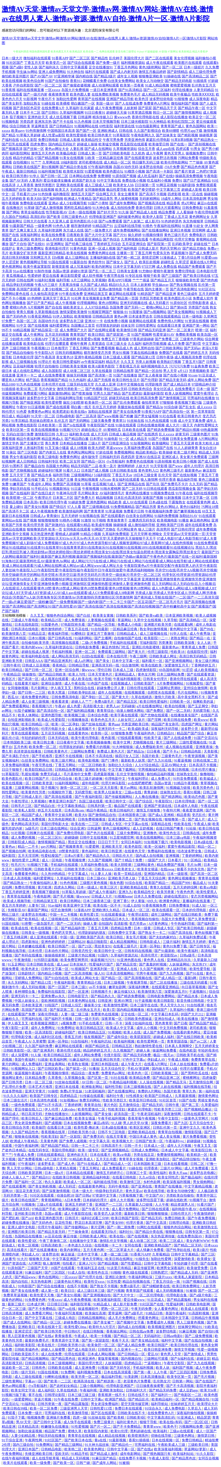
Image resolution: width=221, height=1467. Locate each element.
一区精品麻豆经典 (109, 158)
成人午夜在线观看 (160, 63)
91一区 (124, 439)
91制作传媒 (43, 271)
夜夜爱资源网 (193, 810)
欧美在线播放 (188, 1019)
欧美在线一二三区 (85, 824)
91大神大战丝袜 (97, 1445)
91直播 (187, 226)
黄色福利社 (91, 851)
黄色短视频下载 (207, 932)
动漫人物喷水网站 (130, 710)
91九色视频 (83, 121)
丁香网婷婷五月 (203, 665)
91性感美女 (134, 1096)
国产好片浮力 (107, 212)
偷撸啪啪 (207, 774)
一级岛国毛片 (44, 923)
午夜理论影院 (138, 914)
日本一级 (203, 389)
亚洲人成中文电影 (22, 1227)
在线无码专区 (39, 1150)
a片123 (183, 371)
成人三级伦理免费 (202, 72)
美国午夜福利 (25, 1059)
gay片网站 (49, 846)
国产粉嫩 (126, 416)
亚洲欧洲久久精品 (106, 910)
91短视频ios (69, 1100)
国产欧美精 (116, 1417)
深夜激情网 (173, 1114)
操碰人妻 (90, 923)
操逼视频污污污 (102, 960)
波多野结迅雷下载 (150, 1200)
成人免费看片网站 (39, 1313)
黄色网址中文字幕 (184, 629)
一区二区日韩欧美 (92, 765)
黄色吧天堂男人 (63, 932)
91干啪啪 (99, 520)
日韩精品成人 (127, 633)
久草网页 (210, 316)
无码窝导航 (202, 710)
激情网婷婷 (126, 466)
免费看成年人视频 (161, 1322)
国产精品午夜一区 (191, 108)
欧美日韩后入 (32, 1118)
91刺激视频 (172, 498)
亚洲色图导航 (52, 715)
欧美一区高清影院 (39, 1032)
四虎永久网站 (65, 887)
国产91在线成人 (89, 1164)
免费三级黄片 (104, 1422)
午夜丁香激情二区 (53, 1241)
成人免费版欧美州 (149, 747)
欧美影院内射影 (96, 1431)
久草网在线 (51, 162)
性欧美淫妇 (117, 1109)
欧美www (201, 720)
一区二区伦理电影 (150, 1295)
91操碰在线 (172, 76)
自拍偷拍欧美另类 (35, 642)
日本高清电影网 (194, 198)
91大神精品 (158, 121)
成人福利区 (46, 1390)
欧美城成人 (209, 778)
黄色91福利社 (190, 507)
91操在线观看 (125, 425)
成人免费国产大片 (73, 330)
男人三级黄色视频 (191, 1322)
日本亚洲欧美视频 (179, 615)
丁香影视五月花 (128, 366)
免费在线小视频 (134, 180)
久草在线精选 (142, 697)
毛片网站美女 (88, 493)
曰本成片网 (36, 1304)
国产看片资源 (184, 171)
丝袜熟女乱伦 (187, 774)
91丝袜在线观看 (67, 1082)
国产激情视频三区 (172, 398)
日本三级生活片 (15, 1100)
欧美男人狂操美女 (108, 792)
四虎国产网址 (192, 724)
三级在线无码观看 (194, 982)
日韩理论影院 (55, 1395)
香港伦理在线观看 (184, 679)
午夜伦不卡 (46, 99)
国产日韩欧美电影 (116, 153)
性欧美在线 (183, 824)
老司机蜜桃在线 (91, 162)
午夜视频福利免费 (159, 511)
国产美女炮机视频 (42, 1186)
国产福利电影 (127, 248)
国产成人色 (66, 1164)
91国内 (103, 955)
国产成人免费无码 (203, 253)
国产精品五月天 (162, 280)
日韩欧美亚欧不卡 (25, 1354)
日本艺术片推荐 (40, 1087)
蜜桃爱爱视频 (180, 85)
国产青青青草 (94, 511)
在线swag (167, 869)
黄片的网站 (11, 1064)
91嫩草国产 (18, 484)
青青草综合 (106, 710)
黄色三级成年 (187, 294)
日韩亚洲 (105, 1000)
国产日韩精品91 (61, 126)
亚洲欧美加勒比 (157, 1159)
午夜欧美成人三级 (172, 1445)
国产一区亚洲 (78, 991)
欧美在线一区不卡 (107, 905)
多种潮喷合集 (25, 991)
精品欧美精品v (147, 452)
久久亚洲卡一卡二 (128, 1349)
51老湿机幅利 (95, 1091)
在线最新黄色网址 (92, 1186)
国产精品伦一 (122, 1445)
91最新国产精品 (21, 226)
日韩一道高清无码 (16, 1209)
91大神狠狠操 (123, 747)
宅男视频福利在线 (152, 769)
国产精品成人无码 (184, 1272)
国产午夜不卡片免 (96, 1209)
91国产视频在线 (195, 1281)
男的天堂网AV (171, 248)
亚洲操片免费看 (58, 1417)
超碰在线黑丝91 (176, 896)
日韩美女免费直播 (183, 439)
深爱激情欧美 (185, 1259)
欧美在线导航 (155, 1191)
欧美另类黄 (166, 892)
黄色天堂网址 (93, 1259)
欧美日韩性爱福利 (66, 362)
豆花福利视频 (23, 366)
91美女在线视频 (72, 158)
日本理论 (96, 439)
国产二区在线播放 (164, 982)
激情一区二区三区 (74, 787)
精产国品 (33, 380)
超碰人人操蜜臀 (53, 1349)
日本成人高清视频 (17, 878)
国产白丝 (83, 615)
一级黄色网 (43, 226)
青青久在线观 (160, 887)
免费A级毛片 (104, 701)
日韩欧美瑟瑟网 (30, 1173)
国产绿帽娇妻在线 (156, 1286)
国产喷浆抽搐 (82, 393)
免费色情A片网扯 (170, 321)
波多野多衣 (47, 1164)
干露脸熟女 (177, 502)
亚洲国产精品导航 (120, 99)
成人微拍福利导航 (141, 525)
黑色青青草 (163, 1023)
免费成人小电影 (129, 624)
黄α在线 (100, 1440)
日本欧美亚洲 (32, 1005)
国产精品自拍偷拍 (20, 353)
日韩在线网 (25, 280)
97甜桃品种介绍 (204, 384)
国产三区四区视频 (184, 1372)
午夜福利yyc (175, 1141)
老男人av (113, 706)
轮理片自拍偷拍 (47, 366)
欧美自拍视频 (175, 706)
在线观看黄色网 (198, 502)
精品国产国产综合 (191, 733)
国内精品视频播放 (131, 1010)
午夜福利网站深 (140, 1277)
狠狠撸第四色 (37, 529)
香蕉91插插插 (139, 1440)
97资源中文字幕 (104, 1195)
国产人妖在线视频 (167, 1087)
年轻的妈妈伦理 (33, 738)
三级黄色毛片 (172, 756)
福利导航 (63, 280)
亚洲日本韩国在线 (105, 1064)
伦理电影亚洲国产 (103, 217)
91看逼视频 (182, 760)
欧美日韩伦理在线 (184, 1345)
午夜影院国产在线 (101, 425)
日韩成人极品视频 (122, 434)
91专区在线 (133, 275)
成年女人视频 (127, 76)
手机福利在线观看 (124, 642)
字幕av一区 (33, 1381)
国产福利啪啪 (53, 198)
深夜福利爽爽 (139, 987)
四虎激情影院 (146, 670)
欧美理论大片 (207, 1404)
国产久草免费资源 (202, 919)
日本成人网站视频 (101, 1354)
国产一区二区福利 (157, 90)
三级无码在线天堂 (80, 384)
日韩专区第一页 (197, 1232)
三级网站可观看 (156, 1358)
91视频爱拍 (195, 683)
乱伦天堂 (165, 475)
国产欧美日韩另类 (48, 1331)
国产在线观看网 (14, 1186)
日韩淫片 (72, 1218)
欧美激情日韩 (127, 330)
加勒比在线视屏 (100, 411)
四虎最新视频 (104, 774)
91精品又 (16, 479)
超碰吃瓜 (167, 262)
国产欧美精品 (28, 919)
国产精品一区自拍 (148, 371)
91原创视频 (163, 461)
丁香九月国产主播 (59, 479)
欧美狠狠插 (83, 316)
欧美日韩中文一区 (119, 801)
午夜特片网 (172, 810)
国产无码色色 (16, 316)
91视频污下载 (38, 865)
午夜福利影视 (65, 982)
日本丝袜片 (78, 964)
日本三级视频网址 (62, 1363)
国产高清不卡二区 (15, 511)
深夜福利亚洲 (12, 448)
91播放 (183, 520)
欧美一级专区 (89, 1150)
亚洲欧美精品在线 (134, 887)
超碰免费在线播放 (16, 1222)
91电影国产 (26, 1286)
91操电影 (111, 439)
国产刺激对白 (55, 525)
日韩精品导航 (79, 665)
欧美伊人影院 (152, 217)
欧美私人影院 (25, 810)
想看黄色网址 (149, 1318)
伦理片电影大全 (53, 729)
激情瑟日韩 (206, 1435)
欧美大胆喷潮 (121, 865)
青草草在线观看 (19, 896)
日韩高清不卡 (112, 1145)
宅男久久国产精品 (107, 393)
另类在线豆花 (144, 1155)
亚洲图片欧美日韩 (22, 1232)
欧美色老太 (30, 969)
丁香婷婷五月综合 (107, 244)
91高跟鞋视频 (199, 1313)
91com (193, 375)
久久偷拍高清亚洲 (44, 294)
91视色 (147, 226)
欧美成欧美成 (138, 729)
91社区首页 (168, 1100)
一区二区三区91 (50, 837)
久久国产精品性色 (25, 1132)
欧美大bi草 (209, 1390)
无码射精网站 (149, 198)
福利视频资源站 (133, 63)
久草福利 (72, 108)
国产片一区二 (101, 1426)
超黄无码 (182, 434)
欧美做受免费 (197, 1268)
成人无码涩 (67, 1186)
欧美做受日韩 (158, 144)
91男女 (195, 149)
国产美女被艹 (104, 1322)
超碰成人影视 (191, 189)
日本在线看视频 (176, 1164)
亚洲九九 (125, 892)
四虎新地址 (30, 942)
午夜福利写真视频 (69, 1313)
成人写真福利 (80, 266)
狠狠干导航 (149, 1422)
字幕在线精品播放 (144, 353)
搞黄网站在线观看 (142, 321)
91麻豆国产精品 (104, 1458)
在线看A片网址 (156, 1064)
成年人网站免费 (199, 380)
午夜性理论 (20, 801)
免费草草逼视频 (15, 1295)
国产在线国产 (206, 1381)
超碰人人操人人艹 (16, 1177)
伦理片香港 (167, 479)
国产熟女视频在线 (183, 285)
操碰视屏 (206, 135)
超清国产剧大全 (84, 180)
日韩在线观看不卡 (197, 1114)
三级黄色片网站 (192, 339)
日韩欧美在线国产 (27, 167)
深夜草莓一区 (112, 1019)
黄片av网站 (129, 787)
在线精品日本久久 (115, 919)
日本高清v (31, 502)
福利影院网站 (19, 153)
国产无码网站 (79, 420)
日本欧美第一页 (50, 425)
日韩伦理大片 (181, 1213)
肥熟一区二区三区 (115, 1309)
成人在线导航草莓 (46, 1458)
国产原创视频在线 (202, 144)
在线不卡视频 (77, 1286)
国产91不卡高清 (50, 1105)
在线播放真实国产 (184, 715)
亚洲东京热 (43, 121)
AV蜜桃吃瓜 (112, 430)
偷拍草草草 (150, 402)
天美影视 (211, 751)
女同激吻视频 (95, 189)
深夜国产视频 (152, 498)
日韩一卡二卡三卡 (85, 1145)
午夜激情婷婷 (204, 1213)
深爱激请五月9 (176, 991)
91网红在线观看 (149, 1227)
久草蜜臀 (39, 1041)
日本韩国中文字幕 (175, 1318)
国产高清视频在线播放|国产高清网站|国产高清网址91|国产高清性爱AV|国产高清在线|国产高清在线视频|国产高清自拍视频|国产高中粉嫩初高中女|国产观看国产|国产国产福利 (109, 606)
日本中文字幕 (88, 1254)
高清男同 (163, 529)
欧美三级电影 (48, 457)
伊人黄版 (138, 901)
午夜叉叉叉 (203, 1145)
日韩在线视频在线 (85, 919)
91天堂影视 (158, 466)
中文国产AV (155, 1195)
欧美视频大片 (123, 1141)
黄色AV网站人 (168, 507)
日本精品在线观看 (80, 1173)
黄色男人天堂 (171, 1354)
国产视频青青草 (71, 846)
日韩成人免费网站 (145, 1150)
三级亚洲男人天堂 (74, 1408)
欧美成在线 (20, 928)
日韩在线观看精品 (167, 316)
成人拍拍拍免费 (122, 208)
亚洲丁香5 (121, 901)
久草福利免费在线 (95, 865)
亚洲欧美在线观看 (70, 185)
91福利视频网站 (67, 783)
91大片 (22, 1259)
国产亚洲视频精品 (115, 1150)
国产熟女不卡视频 (104, 1286)
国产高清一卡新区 (160, 171)
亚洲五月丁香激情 (101, 633)
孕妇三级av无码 (115, 389)
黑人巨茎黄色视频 (22, 1336)
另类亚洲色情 (134, 140)
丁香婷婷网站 (192, 855)
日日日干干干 (108, 842)
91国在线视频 (48, 1372)
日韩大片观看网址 (167, 208)
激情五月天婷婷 (194, 942)
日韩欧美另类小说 (78, 869)
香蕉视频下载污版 (188, 402)
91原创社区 (178, 303)
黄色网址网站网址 (81, 452)
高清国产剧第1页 (34, 1010)
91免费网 (68, 1372)
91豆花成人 (207, 375)
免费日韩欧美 (175, 1218)
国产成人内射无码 (124, 72)
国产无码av (192, 348)
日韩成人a (38, 516)
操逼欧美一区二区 (16, 1367)
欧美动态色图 (195, 797)
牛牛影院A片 (44, 353)
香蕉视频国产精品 (54, 380)
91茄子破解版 (24, 710)
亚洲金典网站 (55, 1064)
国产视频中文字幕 (131, 1322)
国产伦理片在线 (90, 1277)
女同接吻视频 (18, 688)
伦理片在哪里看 (57, 343)
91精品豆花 (37, 633)
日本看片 (175, 860)
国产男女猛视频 (146, 416)
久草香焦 (55, 1077)
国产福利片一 (161, 1395)
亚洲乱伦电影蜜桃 (146, 647)
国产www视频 (108, 416)
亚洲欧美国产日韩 (170, 525)
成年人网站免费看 (88, 1055)
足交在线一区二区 (135, 1014)
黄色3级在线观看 (135, 1272)
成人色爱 (74, 706)
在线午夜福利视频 (16, 1458)
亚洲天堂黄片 (35, 1091)
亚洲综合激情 (52, 683)
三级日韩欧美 (19, 348)
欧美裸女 (204, 1259)
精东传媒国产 (157, 1010)
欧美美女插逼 (148, 869)
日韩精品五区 (122, 1046)
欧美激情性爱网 (116, 1005)
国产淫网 (154, 720)
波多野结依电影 (161, 99)
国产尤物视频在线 (23, 470)
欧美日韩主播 (44, 742)
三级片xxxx (164, 1277)
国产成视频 (53, 1123)
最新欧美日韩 (135, 1213)
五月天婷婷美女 (207, 1046)
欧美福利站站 (184, 1454)
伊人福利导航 (177, 969)
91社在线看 (168, 416)
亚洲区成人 (170, 457)
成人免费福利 (32, 1064)
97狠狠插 (167, 402)
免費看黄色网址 (26, 874)
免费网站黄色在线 (15, 294)
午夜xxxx (55, 1300)
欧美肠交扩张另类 (23, 253)
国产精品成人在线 (143, 212)
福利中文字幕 (172, 1340)
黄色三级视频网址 (117, 828)
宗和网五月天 (40, 257)
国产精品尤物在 (194, 248)
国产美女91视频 (36, 507)
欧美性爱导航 (200, 969)
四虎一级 (80, 1417)
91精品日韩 (154, 1313)
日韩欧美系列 (126, 615)
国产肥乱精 (11, 1218)
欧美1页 (109, 1010)
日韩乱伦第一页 (165, 1127)
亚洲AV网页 (123, 1000)
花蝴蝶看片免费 (95, 81)
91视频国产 (79, 969)
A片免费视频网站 (170, 683)
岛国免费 (116, 307)
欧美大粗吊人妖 (207, 443)
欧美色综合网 (33, 81)
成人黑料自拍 (144, 348)
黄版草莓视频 (108, 1358)
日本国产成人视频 (95, 470)
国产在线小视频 (175, 375)
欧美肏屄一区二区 (98, 402)
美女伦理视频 (184, 58)
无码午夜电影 (119, 1186)
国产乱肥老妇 (132, 393)
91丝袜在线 (135, 420)
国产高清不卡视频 (153, 194)
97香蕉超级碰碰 (142, 339)
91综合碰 (171, 407)
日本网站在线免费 (83, 176)
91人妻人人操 (101, 874)
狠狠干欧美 (152, 275)
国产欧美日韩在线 (197, 275)
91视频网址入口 (23, 1068)
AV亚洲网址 (55, 244)
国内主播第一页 (157, 289)
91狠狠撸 (181, 99)
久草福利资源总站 (124, 955)
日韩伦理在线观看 (141, 688)
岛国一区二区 (26, 321)
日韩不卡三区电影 (112, 1132)
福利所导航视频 (154, 343)
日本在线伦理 (117, 656)
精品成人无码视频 (76, 1458)
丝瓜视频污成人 (104, 484)
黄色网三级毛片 (172, 470)
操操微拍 (29, 674)
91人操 (36, 1055)
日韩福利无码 (109, 457)
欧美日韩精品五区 (90, 1028)
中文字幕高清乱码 (161, 1417)
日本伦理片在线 (53, 384)
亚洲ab (53, 203)
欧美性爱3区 (28, 1241)
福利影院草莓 (81, 1304)
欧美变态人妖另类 (108, 1213)
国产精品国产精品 (203, 1023)
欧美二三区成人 (172, 1241)
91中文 (21, 325)
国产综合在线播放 (51, 1286)
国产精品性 (99, 58)
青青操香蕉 (64, 1336)
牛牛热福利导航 (183, 923)
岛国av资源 (60, 271)
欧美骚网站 (160, 443)
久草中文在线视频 (148, 620)
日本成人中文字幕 (175, 1150)
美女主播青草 (127, 194)
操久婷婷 (135, 235)
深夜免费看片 (161, 1123)
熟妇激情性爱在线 (149, 1046)
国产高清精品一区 (193, 620)
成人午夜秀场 (200, 633)
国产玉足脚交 (198, 706)
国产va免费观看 (110, 221)
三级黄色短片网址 (68, 1281)
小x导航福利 (115, 461)
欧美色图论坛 (113, 171)
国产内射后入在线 (52, 452)
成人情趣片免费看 (150, 1250)
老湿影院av (169, 955)
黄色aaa (114, 724)
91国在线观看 (58, 262)
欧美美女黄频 (103, 615)
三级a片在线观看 (50, 1204)
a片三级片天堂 (56, 1159)
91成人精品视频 (157, 85)
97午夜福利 (27, 1164)
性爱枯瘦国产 (52, 855)
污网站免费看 (188, 158)
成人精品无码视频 (155, 94)
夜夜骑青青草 (58, 94)
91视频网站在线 (86, 126)
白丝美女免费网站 (121, 81)
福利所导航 (61, 475)
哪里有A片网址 (13, 380)
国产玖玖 (153, 484)
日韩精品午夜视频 (205, 1318)
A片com (105, 479)
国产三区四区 (55, 1272)
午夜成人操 (202, 824)
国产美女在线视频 (40, 189)
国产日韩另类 (12, 1082)
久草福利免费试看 (138, 448)
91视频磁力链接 (178, 787)
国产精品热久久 (98, 855)
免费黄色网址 (70, 457)
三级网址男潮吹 (169, 688)
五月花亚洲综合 (134, 244)
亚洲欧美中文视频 (15, 534)
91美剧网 (131, 1377)
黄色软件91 (96, 262)
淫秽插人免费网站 (28, 978)
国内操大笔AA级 (165, 1068)
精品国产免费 (55, 1431)
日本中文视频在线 (130, 384)
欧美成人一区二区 (77, 1182)
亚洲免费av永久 (53, 996)
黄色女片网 (146, 674)
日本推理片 (59, 348)
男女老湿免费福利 (28, 1123)
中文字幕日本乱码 (165, 1014)
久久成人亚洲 (105, 384)
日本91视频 (37, 638)
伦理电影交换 (22, 1037)
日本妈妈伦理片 (95, 1200)
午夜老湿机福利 (149, 1114)
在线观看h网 (184, 624)
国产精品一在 (200, 638)
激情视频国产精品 (52, 842)
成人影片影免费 (125, 1304)
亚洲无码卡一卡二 (25, 996)
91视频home (123, 896)
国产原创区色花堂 (27, 108)
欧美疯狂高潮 (96, 1313)
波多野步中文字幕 (40, 398)
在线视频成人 (121, 683)
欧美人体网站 (28, 715)
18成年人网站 (171, 198)
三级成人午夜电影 (25, 620)
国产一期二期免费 (121, 1227)
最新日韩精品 (26, 171)
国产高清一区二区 (204, 874)
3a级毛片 (31, 828)
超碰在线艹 (202, 244)
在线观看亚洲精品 (88, 239)
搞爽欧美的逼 (203, 701)
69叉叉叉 (209, 511)
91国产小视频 (158, 439)
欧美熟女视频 (78, 1064)
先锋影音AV (17, 910)
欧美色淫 (141, 99)
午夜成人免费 (24, 1155)
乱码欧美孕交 (182, 244)
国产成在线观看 (58, 407)
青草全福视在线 (33, 212)
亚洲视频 (173, 855)
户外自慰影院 (23, 85)
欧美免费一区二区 (43, 747)
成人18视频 (78, 448)
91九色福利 (77, 380)
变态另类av (138, 923)
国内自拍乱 (20, 1281)
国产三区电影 (27, 452)
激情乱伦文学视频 (113, 1241)
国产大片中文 (124, 1295)
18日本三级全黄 (145, 475)
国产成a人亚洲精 (161, 815)
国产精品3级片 (105, 76)
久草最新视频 (185, 1096)
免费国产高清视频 (66, 484)
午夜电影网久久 (143, 135)
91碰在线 (48, 103)
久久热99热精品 (53, 874)
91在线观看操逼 (113, 914)
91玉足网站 (16, 964)
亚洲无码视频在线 (134, 303)
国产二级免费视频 (199, 1336)
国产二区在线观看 (159, 58)
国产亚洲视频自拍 (97, 1295)
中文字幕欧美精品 (71, 806)
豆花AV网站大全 (174, 765)
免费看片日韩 (133, 511)
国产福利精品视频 (81, 710)
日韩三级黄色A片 (74, 217)
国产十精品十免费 (129, 860)
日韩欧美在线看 (60, 1367)
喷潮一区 (202, 330)
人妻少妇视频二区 (55, 289)
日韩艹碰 (83, 1463)
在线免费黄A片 (53, 108)
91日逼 (76, 488)
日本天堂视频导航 (106, 121)
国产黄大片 (137, 652)
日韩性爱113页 (101, 1408)
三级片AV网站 (171, 1168)
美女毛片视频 (136, 937)
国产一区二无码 (178, 710)
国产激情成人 (194, 1354)
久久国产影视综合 (147, 130)
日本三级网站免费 (171, 674)
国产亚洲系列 (44, 1050)
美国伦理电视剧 (63, 1150)
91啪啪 (115, 1272)
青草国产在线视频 (91, 99)
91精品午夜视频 (186, 783)
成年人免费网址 (43, 1028)
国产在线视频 (38, 325)
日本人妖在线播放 (184, 1064)
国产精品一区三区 (47, 1322)
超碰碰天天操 (116, 112)
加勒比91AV (188, 516)
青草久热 (189, 1091)
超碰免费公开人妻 (111, 688)
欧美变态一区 (56, 63)
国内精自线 (84, 76)
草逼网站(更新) (196, 1449)
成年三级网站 (161, 914)
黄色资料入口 (148, 470)
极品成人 (200, 883)
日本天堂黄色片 (100, 674)
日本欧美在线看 (134, 430)
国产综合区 (144, 801)
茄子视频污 (18, 117)
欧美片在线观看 (15, 1463)
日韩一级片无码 (87, 1019)
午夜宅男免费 (113, 140)
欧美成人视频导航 (17, 901)
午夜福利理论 (138, 778)
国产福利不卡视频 (58, 1019)
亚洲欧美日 (27, 1327)
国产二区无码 (132, 488)
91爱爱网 (92, 846)
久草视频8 (99, 280)
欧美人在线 (132, 1032)
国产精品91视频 (187, 430)
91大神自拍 (75, 72)
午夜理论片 (43, 498)
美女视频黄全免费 (96, 298)
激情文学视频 (185, 1349)
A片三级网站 (81, 280)
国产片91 (120, 235)
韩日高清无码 (32, 1114)
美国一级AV (105, 103)
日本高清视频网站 (120, 973)
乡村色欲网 (152, 1182)
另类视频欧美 (199, 371)
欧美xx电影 (208, 887)
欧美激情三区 (131, 1182)
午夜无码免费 (142, 1309)
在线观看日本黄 (169, 325)
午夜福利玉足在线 (91, 1268)
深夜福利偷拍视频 (191, 1413)
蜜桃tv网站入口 (157, 307)
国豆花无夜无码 (28, 1191)
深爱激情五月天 (176, 665)
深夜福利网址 (30, 235)
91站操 (191, 828)
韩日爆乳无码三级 (146, 162)
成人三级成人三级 (98, 185)
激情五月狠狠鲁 (148, 810)
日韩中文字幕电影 (158, 1263)
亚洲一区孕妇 (150, 946)
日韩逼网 (85, 117)
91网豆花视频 (166, 185)
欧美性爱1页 (90, 914)
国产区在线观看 (103, 1413)
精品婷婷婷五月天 (97, 1050)
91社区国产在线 (151, 1304)
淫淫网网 (198, 230)
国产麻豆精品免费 (58, 1118)
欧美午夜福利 (188, 951)
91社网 (76, 298)
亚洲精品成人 (125, 674)
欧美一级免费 (40, 1463)
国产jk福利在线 (182, 1358)
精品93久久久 (119, 285)
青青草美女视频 (131, 1159)
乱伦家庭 (87, 108)
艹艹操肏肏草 (78, 1232)
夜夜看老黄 (60, 701)
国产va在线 (67, 1309)
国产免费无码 (94, 1136)
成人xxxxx (204, 407)
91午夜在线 (184, 493)
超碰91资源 (79, 271)
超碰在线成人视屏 (35, 652)
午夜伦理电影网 (206, 212)
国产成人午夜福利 (102, 892)
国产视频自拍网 (14, 851)
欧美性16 (38, 239)
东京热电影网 (41, 1281)
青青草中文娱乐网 (58, 815)
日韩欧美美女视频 (73, 366)
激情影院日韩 (45, 434)
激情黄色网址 (208, 1096)
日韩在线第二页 (205, 760)
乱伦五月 (61, 420)
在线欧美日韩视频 (66, 1177)
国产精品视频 (108, 1263)
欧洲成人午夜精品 (78, 198)
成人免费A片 (161, 778)
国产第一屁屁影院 (96, 1340)
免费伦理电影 (185, 271)
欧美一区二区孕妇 (65, 724)
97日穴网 (148, 266)
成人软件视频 (92, 275)
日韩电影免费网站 (161, 996)
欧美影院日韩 (202, 1150)
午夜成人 (81, 1336)
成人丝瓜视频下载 (63, 117)
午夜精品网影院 (161, 239)
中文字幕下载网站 (122, 769)
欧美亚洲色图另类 (49, 1218)
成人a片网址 (84, 661)
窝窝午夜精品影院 (181, 846)
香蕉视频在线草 (53, 1132)
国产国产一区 (86, 130)
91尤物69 (145, 271)
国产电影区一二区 (188, 1395)
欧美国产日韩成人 (159, 1096)
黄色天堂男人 (174, 153)
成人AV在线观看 (135, 502)
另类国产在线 (198, 307)
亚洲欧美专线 (96, 769)
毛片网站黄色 (127, 529)
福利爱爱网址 (59, 325)
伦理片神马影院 (113, 783)
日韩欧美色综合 (140, 389)
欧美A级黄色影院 (101, 366)
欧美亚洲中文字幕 (77, 905)
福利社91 (126, 1232)
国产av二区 (199, 1041)
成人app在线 (165, 149)
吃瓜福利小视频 (159, 180)
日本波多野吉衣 (140, 316)
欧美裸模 (63, 103)
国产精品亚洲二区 (166, 1077)
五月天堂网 (139, 534)
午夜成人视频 (178, 1059)
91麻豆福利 (34, 1272)
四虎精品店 (69, 1096)
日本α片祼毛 (74, 855)
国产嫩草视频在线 (187, 511)
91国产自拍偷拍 (57, 81)
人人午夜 (162, 1204)
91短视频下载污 (156, 842)
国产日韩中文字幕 (47, 1422)
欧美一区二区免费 (44, 1408)
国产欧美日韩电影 (191, 928)
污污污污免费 (179, 366)
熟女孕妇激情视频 (154, 629)
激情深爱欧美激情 (73, 312)
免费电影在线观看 (33, 203)
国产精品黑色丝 (63, 1358)
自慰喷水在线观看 (161, 692)
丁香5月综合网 (189, 257)
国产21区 (85, 946)
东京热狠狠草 (193, 221)
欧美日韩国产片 (37, 778)
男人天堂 (170, 371)
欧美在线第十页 (50, 1327)
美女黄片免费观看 (193, 457)
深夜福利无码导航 (165, 729)
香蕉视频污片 (42, 706)
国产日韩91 (50, 112)
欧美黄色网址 (95, 1449)
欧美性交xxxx (95, 1281)
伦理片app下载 (191, 130)
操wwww (89, 670)
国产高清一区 (28, 679)
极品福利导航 (187, 479)
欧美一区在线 (192, 194)
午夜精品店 (12, 674)
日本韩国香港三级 (132, 815)
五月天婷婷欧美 (14, 198)
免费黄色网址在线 (102, 253)
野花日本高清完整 (89, 1222)
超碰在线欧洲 (177, 1200)
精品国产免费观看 (191, 266)
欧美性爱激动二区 (92, 1109)
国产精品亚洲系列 (58, 661)
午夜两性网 (34, 1440)
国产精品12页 (41, 982)
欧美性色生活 (170, 833)
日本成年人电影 (186, 806)
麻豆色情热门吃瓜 (116, 647)
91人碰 (116, 1123)
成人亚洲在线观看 (44, 937)
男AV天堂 (24, 1422)
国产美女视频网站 (181, 312)
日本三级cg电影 (178, 837)
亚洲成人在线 (127, 969)
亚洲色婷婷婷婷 (53, 942)
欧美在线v (117, 1236)
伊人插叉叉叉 (61, 688)
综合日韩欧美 (19, 126)
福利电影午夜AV (185, 1209)
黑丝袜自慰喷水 (41, 420)
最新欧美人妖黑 (133, 760)
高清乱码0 (38, 217)
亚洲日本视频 (180, 230)
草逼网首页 (39, 126)
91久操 (123, 212)
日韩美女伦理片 (155, 679)
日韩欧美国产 (144, 683)
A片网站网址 (208, 439)
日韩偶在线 (192, 833)
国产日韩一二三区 (32, 692)
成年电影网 (91, 783)
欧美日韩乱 (96, 334)
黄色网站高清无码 (25, 824)
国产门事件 (110, 760)
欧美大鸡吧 (96, 448)
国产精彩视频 (187, 135)
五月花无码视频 (57, 334)
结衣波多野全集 (189, 851)
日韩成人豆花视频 (36, 665)
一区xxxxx (52, 90)
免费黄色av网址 (40, 411)
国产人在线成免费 (129, 103)
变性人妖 (31, 67)
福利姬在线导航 (105, 1182)
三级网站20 (76, 942)
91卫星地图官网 (122, 837)
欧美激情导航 (78, 1413)
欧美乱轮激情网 (151, 787)
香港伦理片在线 (69, 1050)
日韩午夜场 (165, 357)
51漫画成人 (168, 257)
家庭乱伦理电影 (158, 140)
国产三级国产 (171, 275)
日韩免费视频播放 (92, 819)
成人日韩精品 (26, 461)
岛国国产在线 (162, 448)
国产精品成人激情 (104, 1454)
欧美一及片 (108, 466)
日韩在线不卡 (138, 1395)
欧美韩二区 (73, 1449)
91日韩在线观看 (155, 488)
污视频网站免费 (191, 1426)
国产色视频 (94, 389)
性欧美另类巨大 (115, 1100)
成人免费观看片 (114, 1168)
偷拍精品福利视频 (161, 774)
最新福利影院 (153, 393)
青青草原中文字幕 (65, 1340)
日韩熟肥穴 (160, 1272)
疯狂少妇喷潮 (73, 402)
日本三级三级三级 (82, 1395)
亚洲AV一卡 (94, 321)
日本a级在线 (158, 502)
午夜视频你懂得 (56, 1073)
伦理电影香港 (198, 303)
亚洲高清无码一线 (106, 665)
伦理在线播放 (182, 90)
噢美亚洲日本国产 (63, 801)
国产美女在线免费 (127, 411)
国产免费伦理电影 (71, 833)
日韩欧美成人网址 (163, 656)
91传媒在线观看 (92, 1096)
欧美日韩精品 (12, 670)
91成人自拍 (131, 905)
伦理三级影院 (158, 652)
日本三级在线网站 (54, 828)
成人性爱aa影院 (53, 135)
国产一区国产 (58, 987)
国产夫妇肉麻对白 (163, 937)
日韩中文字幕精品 (185, 1254)
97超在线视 (104, 452)
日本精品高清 (28, 1426)
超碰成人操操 (87, 144)
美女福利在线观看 (126, 479)
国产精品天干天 (165, 108)
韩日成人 (9, 416)
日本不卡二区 (30, 112)
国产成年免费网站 (123, 203)
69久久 (152, 901)
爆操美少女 (93, 1005)
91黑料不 (16, 466)
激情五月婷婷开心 (110, 1173)
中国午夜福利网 (26, 1145)
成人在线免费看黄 (52, 375)
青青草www (152, 1426)
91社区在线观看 (42, 1195)
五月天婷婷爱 (209, 294)
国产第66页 (178, 307)
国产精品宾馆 (126, 964)
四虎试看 (182, 149)
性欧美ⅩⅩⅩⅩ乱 (203, 94)
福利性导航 (113, 1087)
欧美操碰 (166, 452)
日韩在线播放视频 (151, 425)
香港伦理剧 (144, 208)
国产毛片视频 (64, 896)
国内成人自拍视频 (150, 855)
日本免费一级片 (30, 1413)
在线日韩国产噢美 (170, 828)
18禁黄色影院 (69, 851)
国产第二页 (191, 1105)
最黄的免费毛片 (37, 1340)
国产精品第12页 (143, 357)
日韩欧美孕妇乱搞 (82, 692)
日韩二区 (197, 1164)
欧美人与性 (77, 674)
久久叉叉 (127, 362)
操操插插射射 (55, 955)
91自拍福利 (80, 1041)
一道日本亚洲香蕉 (103, 90)
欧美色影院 (134, 846)
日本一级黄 (143, 928)
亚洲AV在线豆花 (148, 457)
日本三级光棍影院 (134, 121)
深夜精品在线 (161, 824)
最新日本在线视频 (15, 516)
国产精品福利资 (73, 928)
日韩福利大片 (136, 1390)
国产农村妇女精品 (64, 1386)
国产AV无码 (18, 180)
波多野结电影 (166, 1331)
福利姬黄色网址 (129, 217)
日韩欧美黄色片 (56, 751)
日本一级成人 (88, 887)
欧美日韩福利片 (122, 810)
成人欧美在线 (82, 679)
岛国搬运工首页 (83, 325)
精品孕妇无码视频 (20, 285)
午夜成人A (22, 1041)
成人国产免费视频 (157, 1032)
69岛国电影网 (170, 670)
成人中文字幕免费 (191, 420)
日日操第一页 (145, 185)
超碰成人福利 (164, 1037)
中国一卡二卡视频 (64, 914)
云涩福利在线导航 (128, 226)
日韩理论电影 (179, 1222)
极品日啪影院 (97, 942)
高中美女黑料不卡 (191, 697)
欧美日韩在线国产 (25, 1200)
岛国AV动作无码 (125, 167)
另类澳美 (165, 642)
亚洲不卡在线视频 (69, 756)
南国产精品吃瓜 (97, 1046)
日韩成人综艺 (71, 1005)
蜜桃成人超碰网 (67, 534)
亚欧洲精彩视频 (53, 1000)
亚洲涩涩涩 (23, 1331)
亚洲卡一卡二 (26, 375)
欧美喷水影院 (73, 171)
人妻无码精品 (203, 90)
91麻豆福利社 (80, 1059)
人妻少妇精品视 (23, 1435)
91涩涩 (187, 670)
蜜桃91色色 (18, 307)
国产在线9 (166, 176)
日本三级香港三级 (97, 901)
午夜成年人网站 (40, 484)
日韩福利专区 (48, 461)
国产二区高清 (86, 416)
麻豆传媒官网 (144, 1268)
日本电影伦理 (23, 357)
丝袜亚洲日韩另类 (106, 1059)
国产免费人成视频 (73, 1141)
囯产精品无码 (153, 1105)
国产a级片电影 (201, 1295)
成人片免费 (176, 343)
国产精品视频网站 (35, 1358)
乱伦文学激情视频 (131, 774)
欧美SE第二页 (27, 389)
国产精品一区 (112, 978)
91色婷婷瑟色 (171, 221)
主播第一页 (125, 253)
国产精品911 (41, 1177)
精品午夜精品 (97, 810)
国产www (175, 466)
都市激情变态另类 (97, 353)
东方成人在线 (73, 230)
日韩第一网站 (183, 1381)
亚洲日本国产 (28, 1449)
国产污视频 (115, 1290)
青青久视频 (25, 312)
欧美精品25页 (52, 620)
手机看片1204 (26, 194)
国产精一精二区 (129, 257)
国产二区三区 (79, 58)
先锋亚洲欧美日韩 (39, 1454)
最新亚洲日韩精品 (52, 253)
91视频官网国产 (100, 312)
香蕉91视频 (192, 792)
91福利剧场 (186, 185)
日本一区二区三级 (39, 1082)
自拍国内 (105, 923)
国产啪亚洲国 (30, 402)
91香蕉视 (9, 90)
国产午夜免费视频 (202, 1218)
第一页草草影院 (203, 411)
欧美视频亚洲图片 (45, 1023)
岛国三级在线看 (91, 801)
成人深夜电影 (199, 99)
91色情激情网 (36, 130)
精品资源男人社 (183, 1204)
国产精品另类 (146, 507)
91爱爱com (209, 257)
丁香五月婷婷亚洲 (16, 892)
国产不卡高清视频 (180, 1386)
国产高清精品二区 (195, 76)
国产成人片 (197, 819)
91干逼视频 (143, 1000)
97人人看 (74, 507)
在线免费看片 (185, 389)
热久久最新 (53, 1182)
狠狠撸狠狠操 (158, 1213)
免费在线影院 (26, 425)
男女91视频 (120, 353)
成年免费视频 (206, 529)
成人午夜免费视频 (109, 108)
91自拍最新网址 (148, 126)
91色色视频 (69, 883)
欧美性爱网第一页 (151, 1041)
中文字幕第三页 (168, 189)
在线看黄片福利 (26, 683)
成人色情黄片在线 (59, 239)
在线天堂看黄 (117, 1136)
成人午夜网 (154, 153)
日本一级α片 (54, 1173)
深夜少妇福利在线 (139, 1023)
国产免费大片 (84, 498)
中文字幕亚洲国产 (66, 1259)
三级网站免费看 (82, 751)
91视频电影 (10, 121)
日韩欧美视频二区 (165, 1073)
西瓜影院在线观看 (134, 144)
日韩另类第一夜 (50, 1404)
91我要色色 (50, 624)
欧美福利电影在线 (35, 656)
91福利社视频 (45, 280)
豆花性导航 (64, 1222)
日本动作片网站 (56, 951)
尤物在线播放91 (56, 1114)
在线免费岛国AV (190, 1236)
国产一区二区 (172, 67)
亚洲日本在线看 (67, 1087)
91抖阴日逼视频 (46, 960)
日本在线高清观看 (118, 1372)
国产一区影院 (71, 1136)
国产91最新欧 (165, 951)
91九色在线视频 (28, 384)
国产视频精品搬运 (198, 1109)
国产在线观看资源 (138, 158)
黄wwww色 (122, 117)
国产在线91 (36, 244)
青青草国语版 (177, 1041)
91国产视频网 (141, 334)
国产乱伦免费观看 (127, 402)
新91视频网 (50, 167)
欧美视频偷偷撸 (99, 742)
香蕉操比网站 (117, 1331)
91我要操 (136, 312)
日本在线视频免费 (77, 1123)
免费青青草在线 (203, 1059)
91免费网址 (66, 1028)
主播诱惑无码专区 (142, 520)
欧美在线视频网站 (150, 837)
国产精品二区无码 (188, 1245)
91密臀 (26, 923)
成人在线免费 (52, 1354)
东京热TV (200, 964)
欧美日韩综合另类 (16, 1127)
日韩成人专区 (112, 824)
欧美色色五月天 (103, 720)
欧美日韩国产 (158, 1345)
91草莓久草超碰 (28, 135)
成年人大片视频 (179, 1145)
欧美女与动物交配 (181, 1191)
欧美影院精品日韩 (39, 769)
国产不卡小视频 (14, 298)
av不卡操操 (98, 987)
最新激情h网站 (59, 393)
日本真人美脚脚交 (179, 1046)
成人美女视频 (170, 1136)
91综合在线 (134, 883)
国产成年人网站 (104, 1463)
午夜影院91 (164, 801)
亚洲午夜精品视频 (88, 357)
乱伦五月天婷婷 (104, 407)
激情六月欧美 (165, 697)
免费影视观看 (206, 185)
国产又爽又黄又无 (23, 230)
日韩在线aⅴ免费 (141, 1331)
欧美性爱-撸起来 (87, 1127)
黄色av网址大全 (57, 149)
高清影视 (121, 923)
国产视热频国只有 (157, 1454)
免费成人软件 (203, 298)
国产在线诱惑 (147, 434)
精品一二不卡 (28, 846)
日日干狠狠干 (12, 769)
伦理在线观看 (75, 1354)
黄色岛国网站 (196, 126)
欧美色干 (170, 1426)
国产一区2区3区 (196, 1422)
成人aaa (62, 964)
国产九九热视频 (171, 973)
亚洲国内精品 (155, 874)
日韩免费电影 (192, 208)
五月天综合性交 (113, 1068)
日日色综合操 (62, 778)
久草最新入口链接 (139, 1204)
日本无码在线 (58, 738)
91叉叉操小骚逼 (57, 448)
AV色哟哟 (34, 298)
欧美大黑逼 (57, 692)
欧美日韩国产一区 (62, 946)
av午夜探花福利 (93, 362)
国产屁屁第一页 (118, 334)
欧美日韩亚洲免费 (158, 1349)
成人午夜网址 (33, 334)
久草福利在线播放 (71, 878)
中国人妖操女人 (26, 1000)
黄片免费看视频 (195, 1136)
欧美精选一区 (197, 1155)
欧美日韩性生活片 (126, 380)
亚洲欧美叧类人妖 (122, 878)
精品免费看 (166, 212)
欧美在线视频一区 (16, 783)
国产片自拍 (18, 244)
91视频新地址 (59, 488)
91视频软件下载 (60, 792)
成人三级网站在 (77, 257)
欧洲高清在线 (84, 1381)
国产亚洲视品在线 (131, 484)
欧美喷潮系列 (138, 1435)
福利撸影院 (61, 194)
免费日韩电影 (48, 140)
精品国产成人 (32, 815)
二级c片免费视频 (95, 642)
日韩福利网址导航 (69, 398)
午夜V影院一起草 (15, 1028)
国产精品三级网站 (69, 1445)
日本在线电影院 (26, 624)
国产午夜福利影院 (89, 797)
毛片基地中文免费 (77, 774)
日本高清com (74, 810)
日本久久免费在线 (148, 896)
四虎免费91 (38, 144)
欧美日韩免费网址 (186, 1286)
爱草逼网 (115, 1313)
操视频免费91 (196, 153)
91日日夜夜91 (95, 112)
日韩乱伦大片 (123, 855)
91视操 (103, 1367)
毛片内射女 (47, 389)
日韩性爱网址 (146, 325)
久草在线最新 (102, 371)
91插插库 (200, 81)
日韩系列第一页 (99, 806)
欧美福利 (160, 1431)
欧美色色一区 (138, 1073)
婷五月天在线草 (50, 810)
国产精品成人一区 (118, 1164)
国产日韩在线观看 (156, 1209)
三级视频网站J (82, 475)
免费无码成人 (51, 774)
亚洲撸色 (150, 833)
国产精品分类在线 (73, 167)
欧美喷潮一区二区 (20, 498)
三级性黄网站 (12, 1381)
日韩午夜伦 (12, 665)
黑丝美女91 (103, 946)
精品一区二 (206, 846)
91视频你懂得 (152, 235)
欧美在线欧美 (152, 665)
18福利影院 (69, 162)
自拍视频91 (21, 162)
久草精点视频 (66, 1168)
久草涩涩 (182, 262)
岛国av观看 (53, 1213)
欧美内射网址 (102, 266)
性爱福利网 (175, 1304)
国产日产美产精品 (40, 303)
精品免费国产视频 (171, 865)
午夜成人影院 (159, 1458)
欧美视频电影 (167, 520)
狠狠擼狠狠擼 (48, 520)
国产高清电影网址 (183, 289)
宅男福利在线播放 (201, 398)
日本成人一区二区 (136, 910)
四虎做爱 (209, 1077)
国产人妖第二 (133, 221)
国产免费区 (155, 710)
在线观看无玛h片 (104, 1232)
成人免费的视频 (23, 837)
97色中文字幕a (133, 1059)
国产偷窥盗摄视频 (77, 85)
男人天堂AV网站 (20, 1168)
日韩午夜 (172, 1105)
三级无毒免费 (101, 420)
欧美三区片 (109, 887)
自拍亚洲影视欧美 (22, 720)
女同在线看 (133, 1245)
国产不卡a (171, 751)
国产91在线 (195, 973)
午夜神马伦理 (66, 493)
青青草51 (119, 420)
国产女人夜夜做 (150, 375)
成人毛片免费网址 (122, 1318)
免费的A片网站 (150, 1091)
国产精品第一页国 (124, 298)
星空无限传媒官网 (135, 1404)
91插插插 (9, 389)
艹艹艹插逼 (141, 280)
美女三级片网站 (207, 661)
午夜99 (21, 407)
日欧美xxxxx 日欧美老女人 (115, 869)
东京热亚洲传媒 (163, 1236)
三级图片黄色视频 (94, 883)
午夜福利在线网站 (167, 226)
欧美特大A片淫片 (102, 1327)
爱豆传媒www (134, 1300)
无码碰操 (128, 706)
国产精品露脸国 (76, 1404)
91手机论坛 (39, 488)
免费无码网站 (90, 1100)
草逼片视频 (43, 1399)
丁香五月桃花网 (15, 937)
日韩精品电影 (191, 751)
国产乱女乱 (187, 407)
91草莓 (86, 484)
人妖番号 (9, 1259)
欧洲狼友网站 (92, 1087)
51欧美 (90, 158)
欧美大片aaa (178, 1173)
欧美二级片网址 (186, 452)
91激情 (86, 520)
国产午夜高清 (45, 357)
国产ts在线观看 (74, 425)
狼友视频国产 (95, 1037)
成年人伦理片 (194, 466)
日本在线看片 (101, 1155)
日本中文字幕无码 (127, 266)
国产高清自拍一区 (176, 411)
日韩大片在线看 (35, 221)
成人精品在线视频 (112, 1435)
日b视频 (58, 257)
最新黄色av (193, 470)
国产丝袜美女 (166, 135)
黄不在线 (35, 1395)
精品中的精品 (23, 158)
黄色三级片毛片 (176, 235)
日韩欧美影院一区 (17, 1050)
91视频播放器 (78, 720)
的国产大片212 (192, 1014)
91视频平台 (198, 1200)
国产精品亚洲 (165, 294)
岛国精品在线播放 (28, 1236)
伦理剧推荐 (153, 384)
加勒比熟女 (32, 103)
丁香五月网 (143, 253)
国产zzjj (27, 1218)
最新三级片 (17, 1304)
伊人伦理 (51, 1109)
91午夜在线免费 (71, 294)
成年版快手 (89, 457)
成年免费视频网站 (127, 230)
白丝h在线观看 (93, 656)
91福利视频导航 (50, 171)
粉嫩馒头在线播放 (55, 1426)
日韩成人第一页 (90, 153)
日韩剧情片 (27, 973)
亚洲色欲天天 (38, 117)
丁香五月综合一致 (166, 1281)
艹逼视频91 (153, 1363)
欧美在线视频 (76, 253)
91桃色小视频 (69, 520)
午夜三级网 (138, 656)
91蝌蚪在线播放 (56, 1377)
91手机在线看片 (91, 1023)
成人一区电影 (52, 860)
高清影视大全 (93, 706)
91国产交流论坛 (206, 738)
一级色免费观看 (23, 1105)
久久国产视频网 (100, 860)
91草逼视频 (114, 511)
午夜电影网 (42, 896)
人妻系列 (36, 180)
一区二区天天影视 (104, 787)
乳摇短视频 (30, 774)
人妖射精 (130, 108)
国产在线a (45, 1336)
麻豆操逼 (68, 1254)
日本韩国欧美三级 (17, 742)
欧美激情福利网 (71, 511)
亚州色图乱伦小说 (84, 221)
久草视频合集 (75, 1077)
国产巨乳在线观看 (15, 144)
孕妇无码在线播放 (52, 1435)
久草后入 (195, 1408)
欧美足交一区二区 (202, 117)
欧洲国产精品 (116, 1399)
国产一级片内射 (35, 94)
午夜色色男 (186, 892)
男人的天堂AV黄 (136, 1123)
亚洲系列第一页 (102, 969)
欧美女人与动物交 (150, 81)
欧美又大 (62, 189)
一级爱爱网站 (22, 1399)
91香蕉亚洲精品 (40, 316)
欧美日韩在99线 (15, 1408)
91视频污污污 (70, 430)
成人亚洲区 (21, 239)
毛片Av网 (194, 865)
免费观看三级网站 (112, 652)
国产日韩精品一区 (131, 1354)
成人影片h (152, 221)
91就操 (43, 1059)
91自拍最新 (99, 629)
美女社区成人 (163, 389)
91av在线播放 (23, 271)
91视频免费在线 (162, 493)
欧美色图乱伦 (12, 778)
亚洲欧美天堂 (112, 846)
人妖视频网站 (82, 1114)
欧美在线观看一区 (166, 910)
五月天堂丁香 (19, 475)
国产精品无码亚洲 (152, 330)
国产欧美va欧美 (151, 615)
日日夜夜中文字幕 (71, 742)
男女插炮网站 (204, 1182)
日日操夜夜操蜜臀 (150, 1386)
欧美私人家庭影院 (188, 1277)
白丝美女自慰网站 (139, 516)
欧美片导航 (103, 679)
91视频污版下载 (14, 1395)
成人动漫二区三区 (77, 371)
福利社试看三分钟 (95, 1218)
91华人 (34, 176)
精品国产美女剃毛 (165, 724)
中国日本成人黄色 (143, 1136)
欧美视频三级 (75, 715)
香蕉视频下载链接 (46, 892)
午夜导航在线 (133, 289)
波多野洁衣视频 (165, 158)
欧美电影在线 (33, 343)
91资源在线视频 (197, 321)
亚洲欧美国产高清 (90, 937)
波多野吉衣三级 (72, 321)
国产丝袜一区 (33, 149)
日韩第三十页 (137, 1173)
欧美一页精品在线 (128, 874)
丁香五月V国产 (193, 362)
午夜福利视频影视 (127, 679)
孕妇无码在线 (19, 488)
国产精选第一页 (109, 1381)
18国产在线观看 (63, 1268)
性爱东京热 (161, 253)
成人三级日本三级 (91, 1290)
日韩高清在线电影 (25, 629)
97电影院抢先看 (73, 624)
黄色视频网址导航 (33, 262)
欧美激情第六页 (150, 991)
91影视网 (30, 99)
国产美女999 (115, 1222)
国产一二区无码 (69, 923)
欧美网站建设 (69, 1209)
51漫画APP (39, 339)
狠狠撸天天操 (40, 1259)
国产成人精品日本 (177, 384)
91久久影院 (28, 140)
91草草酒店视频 (140, 112)
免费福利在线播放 (161, 851)
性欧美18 (177, 652)
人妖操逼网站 (180, 964)
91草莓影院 (121, 135)
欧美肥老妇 (61, 411)
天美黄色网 (48, 1141)
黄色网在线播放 (137, 493)
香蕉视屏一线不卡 (112, 1395)
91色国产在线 (98, 683)
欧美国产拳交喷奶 (141, 189)
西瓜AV (14, 697)
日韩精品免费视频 (69, 769)
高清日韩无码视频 (15, 257)
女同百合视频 (208, 1458)
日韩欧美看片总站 (48, 869)
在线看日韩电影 (124, 1177)
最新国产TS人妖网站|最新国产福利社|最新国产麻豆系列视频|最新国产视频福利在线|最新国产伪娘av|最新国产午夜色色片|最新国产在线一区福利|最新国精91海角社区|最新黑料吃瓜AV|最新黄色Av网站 (110, 556)
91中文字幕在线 (109, 180)
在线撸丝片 (14, 208)
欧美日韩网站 (71, 901)
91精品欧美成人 (81, 1159)
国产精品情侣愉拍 (186, 1159)
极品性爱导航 (116, 189)
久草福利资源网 (50, 230)
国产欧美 (53, 217)
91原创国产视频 (124, 176)
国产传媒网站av (76, 1227)
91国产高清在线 (180, 932)
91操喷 (53, 1091)
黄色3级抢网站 (150, 67)
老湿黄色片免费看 (137, 1381)
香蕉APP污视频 (119, 280)
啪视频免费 (35, 1417)
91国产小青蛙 (98, 203)
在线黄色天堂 (135, 851)
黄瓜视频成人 (16, 275)
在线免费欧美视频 (105, 94)
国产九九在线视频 (201, 1363)
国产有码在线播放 (28, 955)
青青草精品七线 (89, 982)
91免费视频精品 (122, 507)
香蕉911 (76, 81)
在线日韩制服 (93, 1331)
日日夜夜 (154, 751)
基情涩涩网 (150, 257)
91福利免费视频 (166, 516)
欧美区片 (9, 679)
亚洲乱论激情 (116, 1277)
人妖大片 (142, 466)
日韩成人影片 (148, 248)
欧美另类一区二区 (85, 1377)
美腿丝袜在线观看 (131, 407)
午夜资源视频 (195, 756)
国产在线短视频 (185, 475)
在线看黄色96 (78, 733)
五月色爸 (20, 747)
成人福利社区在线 (48, 1037)
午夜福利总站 (101, 1041)
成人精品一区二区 (117, 162)
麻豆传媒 (70, 1236)
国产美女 (103, 661)
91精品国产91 (102, 226)
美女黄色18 (64, 357)
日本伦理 (35, 951)
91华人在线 (179, 633)
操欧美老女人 (73, 307)
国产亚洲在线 (142, 1186)
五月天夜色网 (94, 1250)
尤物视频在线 (143, 742)
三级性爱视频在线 (193, 742)
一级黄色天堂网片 (195, 1118)
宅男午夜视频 (147, 973)
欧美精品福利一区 (166, 1399)
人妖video (68, 1109)
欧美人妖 (163, 1367)
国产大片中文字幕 (98, 235)
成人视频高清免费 (188, 357)
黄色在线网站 (49, 1277)
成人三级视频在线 (23, 362)
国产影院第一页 (159, 244)
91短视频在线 (89, 516)
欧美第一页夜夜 (132, 85)
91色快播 (45, 194)
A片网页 (34, 1263)
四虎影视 (174, 194)
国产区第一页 (98, 1077)
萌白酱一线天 (81, 407)
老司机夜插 (198, 1028)
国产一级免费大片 (98, 230)
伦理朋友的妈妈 (108, 325)
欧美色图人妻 (80, 94)
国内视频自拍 (131, 1358)
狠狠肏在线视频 (26, 1136)
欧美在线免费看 (53, 235)
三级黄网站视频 (26, 787)
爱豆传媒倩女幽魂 (57, 180)
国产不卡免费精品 (42, 1309)
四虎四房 (128, 457)
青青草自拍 (93, 1105)
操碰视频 (211, 194)
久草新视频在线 (47, 312)
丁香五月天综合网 (152, 878)
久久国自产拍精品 (15, 217)
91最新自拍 (78, 262)
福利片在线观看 (97, 72)
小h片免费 (172, 167)
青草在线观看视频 (25, 733)
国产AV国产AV (41, 76)
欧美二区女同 (70, 461)
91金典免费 (199, 366)
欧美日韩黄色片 (189, 416)
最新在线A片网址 (203, 262)
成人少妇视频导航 (73, 203)
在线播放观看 (12, 343)
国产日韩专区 (200, 946)
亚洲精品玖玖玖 (179, 960)
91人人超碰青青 (186, 448)
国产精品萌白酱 (77, 439)
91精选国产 (146, 294)
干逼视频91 (198, 991)
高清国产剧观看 (28, 289)
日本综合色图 (98, 715)
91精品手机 (79, 1454)
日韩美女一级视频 (35, 932)
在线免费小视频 (116, 321)
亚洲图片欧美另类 (158, 624)
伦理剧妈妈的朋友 (92, 932)
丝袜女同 (128, 325)
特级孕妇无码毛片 (109, 1191)
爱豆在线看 (51, 275)
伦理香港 (151, 1168)
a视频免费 (69, 1023)
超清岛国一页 (125, 1114)
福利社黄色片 (127, 1422)
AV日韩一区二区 (95, 1082)
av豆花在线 (53, 1236)
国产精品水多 (41, 475)
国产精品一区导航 (101, 624)
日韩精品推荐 (123, 371)
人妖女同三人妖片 (131, 720)
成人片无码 (99, 434)
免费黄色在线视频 (140, 461)
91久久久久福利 (15, 1096)
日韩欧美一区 (180, 701)
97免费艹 (9, 321)
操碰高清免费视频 (189, 176)
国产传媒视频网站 (119, 797)
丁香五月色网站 (126, 67)
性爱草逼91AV (164, 334)
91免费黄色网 (35, 1300)
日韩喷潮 (105, 1349)
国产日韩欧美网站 (169, 348)
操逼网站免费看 (164, 1050)
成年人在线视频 (110, 692)
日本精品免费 (35, 1077)
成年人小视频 (147, 1028)
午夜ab (60, 706)
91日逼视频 (36, 407)
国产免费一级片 (108, 63)
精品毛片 (113, 362)
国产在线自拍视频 (198, 1340)
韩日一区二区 (163, 112)
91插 (173, 420)
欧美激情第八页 (14, 633)
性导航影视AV (57, 212)
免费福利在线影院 (52, 991)
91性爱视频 (79, 1426)
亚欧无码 (62, 1454)
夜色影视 (108, 738)
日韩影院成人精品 (22, 842)
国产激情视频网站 (188, 112)
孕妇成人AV (156, 1059)
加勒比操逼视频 (30, 1431)
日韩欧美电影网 (198, 1304)
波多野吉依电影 (151, 167)
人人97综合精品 (97, 307)
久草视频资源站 (125, 149)
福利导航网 (23, 869)
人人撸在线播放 (147, 797)
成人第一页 (50, 1290)
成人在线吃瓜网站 (27, 371)
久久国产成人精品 (94, 285)
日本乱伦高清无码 (128, 498)
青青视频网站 (52, 1200)
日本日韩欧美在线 (123, 470)
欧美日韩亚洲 (112, 851)
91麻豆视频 (187, 1331)
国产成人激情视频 (49, 208)
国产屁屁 (145, 108)
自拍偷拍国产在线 (128, 638)
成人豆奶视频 (143, 828)
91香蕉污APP (152, 411)
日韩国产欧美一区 (149, 1141)
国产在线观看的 (113, 516)
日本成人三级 (123, 670)
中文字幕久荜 (100, 1141)
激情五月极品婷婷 (152, 72)
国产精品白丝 (45, 806)
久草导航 (170, 620)
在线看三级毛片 (125, 946)
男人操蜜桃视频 (126, 198)
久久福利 (135, 343)
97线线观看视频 (129, 738)
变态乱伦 (199, 815)
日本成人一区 (155, 1145)
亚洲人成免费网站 (52, 72)
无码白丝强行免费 (20, 434)
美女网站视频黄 (86, 479)
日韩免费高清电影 (65, 697)
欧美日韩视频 (179, 769)
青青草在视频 (208, 878)
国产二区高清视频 (78, 973)
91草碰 (29, 208)
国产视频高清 (12, 149)
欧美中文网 (122, 742)
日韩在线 (126, 130)
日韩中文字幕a (92, 1399)
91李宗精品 (19, 420)
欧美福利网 (59, 1059)
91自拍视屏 (196, 1005)
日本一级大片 (12, 58)
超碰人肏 (143, 1050)
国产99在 (207, 629)
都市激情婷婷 (81, 226)
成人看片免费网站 (126, 1209)
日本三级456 (96, 878)
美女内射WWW (198, 1241)
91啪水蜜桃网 (110, 488)
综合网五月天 (106, 194)
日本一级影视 (178, 874)
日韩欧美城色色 (26, 1349)
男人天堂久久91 (172, 1005)
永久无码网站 (18, 982)
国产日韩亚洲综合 (115, 443)
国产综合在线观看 (81, 63)
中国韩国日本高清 (61, 130)
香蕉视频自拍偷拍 (145, 919)
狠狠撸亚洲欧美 (151, 76)
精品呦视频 (104, 498)
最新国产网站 (38, 910)
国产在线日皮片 (43, 493)
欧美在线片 (47, 1345)
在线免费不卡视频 (132, 1458)
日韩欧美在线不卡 (131, 1413)
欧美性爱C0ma (75, 1327)
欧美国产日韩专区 (44, 1096)
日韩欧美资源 (42, 783)
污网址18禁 (210, 507)
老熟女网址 (179, 638)
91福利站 (28, 1404)
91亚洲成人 (186, 1417)
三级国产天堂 (38, 1268)
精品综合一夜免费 (85, 1073)
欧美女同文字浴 (23, 1390)
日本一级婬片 (194, 67)
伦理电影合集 (177, 1295)
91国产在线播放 (125, 375)
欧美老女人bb (123, 185)
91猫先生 (142, 1259)
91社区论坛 (207, 289)
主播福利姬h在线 (103, 257)
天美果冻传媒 (69, 285)
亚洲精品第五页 (96, 294)
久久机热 (138, 153)
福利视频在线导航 (197, 1087)
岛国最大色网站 (58, 466)
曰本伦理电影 (185, 801)
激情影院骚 (193, 1132)
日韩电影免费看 (87, 647)
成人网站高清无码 (65, 656)
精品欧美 (115, 502)
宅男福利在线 (32, 1019)
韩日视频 (9, 289)
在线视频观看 (135, 692)
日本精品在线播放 (73, 443)
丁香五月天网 (98, 928)
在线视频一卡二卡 (108, 1245)
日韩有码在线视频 (138, 951)
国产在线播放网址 (122, 1091)
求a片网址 (188, 203)
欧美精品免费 (140, 1077)
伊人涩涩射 (10, 262)
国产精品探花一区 (45, 330)
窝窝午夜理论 (203, 393)
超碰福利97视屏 (50, 470)
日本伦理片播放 (203, 769)
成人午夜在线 (75, 683)
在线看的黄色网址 (187, 1032)
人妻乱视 (77, 149)
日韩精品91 (166, 733)
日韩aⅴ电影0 (173, 1336)
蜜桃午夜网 (78, 343)
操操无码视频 (76, 375)
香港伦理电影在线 (145, 117)
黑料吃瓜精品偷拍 (78, 208)
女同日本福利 (131, 842)
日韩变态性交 (82, 951)
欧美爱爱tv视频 (88, 339)
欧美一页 (55, 529)
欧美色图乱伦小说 (178, 298)
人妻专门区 (37, 905)
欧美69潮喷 (170, 130)
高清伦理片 (149, 955)
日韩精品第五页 (45, 901)
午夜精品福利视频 (123, 1082)
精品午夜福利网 (28, 439)
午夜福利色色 (144, 733)
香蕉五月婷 (73, 1037)
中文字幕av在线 (136, 824)
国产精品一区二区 (128, 1336)
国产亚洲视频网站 (179, 661)
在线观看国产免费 (22, 1014)
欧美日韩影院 (164, 1000)
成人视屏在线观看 (55, 679)
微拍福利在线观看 (37, 58)
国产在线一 (178, 144)
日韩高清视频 (35, 1363)
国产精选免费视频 (161, 430)
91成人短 (199, 905)
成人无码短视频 (33, 987)
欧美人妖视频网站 (179, 393)
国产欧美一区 (64, 1463)
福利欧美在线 (79, 434)
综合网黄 (212, 339)
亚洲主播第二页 (120, 819)
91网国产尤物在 (104, 529)
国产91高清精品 (130, 90)
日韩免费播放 (179, 905)
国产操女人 (114, 262)
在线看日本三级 (59, 1127)
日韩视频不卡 (101, 991)
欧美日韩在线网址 (119, 1259)
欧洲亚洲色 (87, 1358)
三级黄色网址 (185, 1435)
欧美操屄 (39, 1127)
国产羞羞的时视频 (153, 964)
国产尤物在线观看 (154, 715)
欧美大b (81, 815)
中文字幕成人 (78, 874)
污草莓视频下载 (131, 1195)
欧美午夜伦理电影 (85, 738)
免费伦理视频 (25, 887)
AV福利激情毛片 (112, 493)
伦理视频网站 (87, 303)
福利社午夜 (115, 1096)
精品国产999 (181, 883)
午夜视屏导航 (137, 982)
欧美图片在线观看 (188, 63)
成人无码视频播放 (170, 1290)
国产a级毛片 (134, 1313)
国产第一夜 (143, 1372)
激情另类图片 (45, 185)
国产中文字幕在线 (39, 1318)
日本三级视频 (114, 982)
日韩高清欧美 (52, 1245)
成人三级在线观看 (28, 1377)
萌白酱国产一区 (83, 103)
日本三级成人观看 (116, 357)
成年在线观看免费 (198, 525)
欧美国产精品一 (157, 883)
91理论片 (45, 362)
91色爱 (21, 411)
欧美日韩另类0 (17, 176)
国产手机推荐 (42, 756)
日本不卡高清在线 (99, 756)
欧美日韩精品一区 (35, 724)
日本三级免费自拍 (25, 729)
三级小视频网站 (92, 1386)
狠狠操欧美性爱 (187, 280)
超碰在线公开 (91, 430)
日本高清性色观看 (44, 1100)
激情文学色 (10, 443)
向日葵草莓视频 (194, 987)
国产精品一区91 (93, 461)
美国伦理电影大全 (55, 824)
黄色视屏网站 (12, 266)
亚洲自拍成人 (165, 1019)
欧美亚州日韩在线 (143, 1100)
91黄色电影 (78, 248)
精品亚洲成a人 (52, 439)
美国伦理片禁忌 (90, 1363)
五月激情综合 (129, 1105)
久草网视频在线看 (134, 239)
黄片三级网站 (166, 742)
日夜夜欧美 (75, 235)
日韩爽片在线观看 (40, 833)
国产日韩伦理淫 (183, 529)
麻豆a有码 (101, 1123)
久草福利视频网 (72, 112)
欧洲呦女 (155, 534)
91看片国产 (206, 1204)
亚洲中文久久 (190, 1127)
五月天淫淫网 (28, 855)
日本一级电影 (192, 316)
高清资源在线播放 (28, 751)
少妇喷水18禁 (19, 339)
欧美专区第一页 (179, 1377)
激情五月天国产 (83, 194)
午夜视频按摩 (75, 860)
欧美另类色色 (203, 787)
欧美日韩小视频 (185, 461)
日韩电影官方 (78, 996)
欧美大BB (34, 198)
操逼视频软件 (88, 1309)
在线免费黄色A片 (161, 1413)
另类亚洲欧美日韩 (135, 724)
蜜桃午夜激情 (163, 271)
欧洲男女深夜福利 (171, 1268)
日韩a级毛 (188, 955)
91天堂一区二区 (43, 416)
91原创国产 (17, 1268)
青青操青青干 (117, 520)
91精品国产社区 (96, 398)
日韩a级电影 (65, 416)
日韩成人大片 (102, 896)
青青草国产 (78, 334)
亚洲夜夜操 (205, 747)
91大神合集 (101, 208)
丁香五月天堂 (34, 63)
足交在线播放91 (101, 67)
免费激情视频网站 (171, 1155)
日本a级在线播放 (114, 1127)
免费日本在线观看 (129, 1408)
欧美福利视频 (124, 1041)
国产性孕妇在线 (178, 1250)
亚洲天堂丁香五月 (56, 298)
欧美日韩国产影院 (125, 1218)
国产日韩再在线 (60, 638)
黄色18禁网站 (108, 303)
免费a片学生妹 (71, 1091)
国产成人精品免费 (131, 1345)
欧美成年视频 (102, 525)
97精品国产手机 (44, 1209)
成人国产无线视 (99, 380)
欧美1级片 (200, 1250)
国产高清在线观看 (58, 797)
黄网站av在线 (12, 520)
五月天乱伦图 (106, 1159)
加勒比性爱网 (66, 99)
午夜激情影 (23, 960)
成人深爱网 (20, 1055)
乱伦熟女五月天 (204, 85)
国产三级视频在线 (96, 507)
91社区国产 (14, 63)
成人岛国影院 (51, 371)
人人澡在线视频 (151, 1082)
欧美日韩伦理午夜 (53, 502)
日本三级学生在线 (144, 1005)
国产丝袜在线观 (94, 724)
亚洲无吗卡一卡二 (112, 729)
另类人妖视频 (145, 362)
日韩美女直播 (127, 271)
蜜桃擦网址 (192, 1077)
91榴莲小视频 (134, 171)
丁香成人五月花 (176, 217)
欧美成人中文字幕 (120, 1028)
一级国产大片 (155, 860)
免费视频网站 (124, 452)
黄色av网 (121, 316)
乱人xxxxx (166, 434)
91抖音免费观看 (185, 778)
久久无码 (196, 484)
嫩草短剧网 (118, 987)
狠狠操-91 (120, 312)
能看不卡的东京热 (191, 869)
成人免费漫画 (75, 620)
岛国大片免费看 (173, 919)
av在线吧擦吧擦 (140, 783)
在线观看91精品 (78, 525)
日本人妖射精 (140, 285)
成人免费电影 (175, 1408)
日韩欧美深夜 (185, 642)
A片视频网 (36, 307)
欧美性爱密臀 (51, 402)
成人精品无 (138, 439)
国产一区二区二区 (48, 85)
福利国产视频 (183, 1367)
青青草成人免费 (193, 647)
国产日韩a (83, 1195)
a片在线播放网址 (150, 706)
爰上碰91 (16, 507)
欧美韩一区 (100, 733)
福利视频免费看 (89, 1372)
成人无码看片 (158, 303)
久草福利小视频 (182, 1010)
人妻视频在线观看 (101, 620)
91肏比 (11, 452)
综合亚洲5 (78, 828)
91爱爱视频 (93, 171)
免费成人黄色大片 (111, 751)
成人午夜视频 (65, 303)
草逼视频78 (179, 253)
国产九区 (181, 1123)
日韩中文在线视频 (94, 837)
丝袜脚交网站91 (190, 1327)
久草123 (62, 434)
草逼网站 (124, 620)
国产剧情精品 (177, 72)
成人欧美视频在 (206, 670)
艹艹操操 (196, 162)
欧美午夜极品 (180, 94)
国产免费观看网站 (16, 706)
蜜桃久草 (75, 1431)
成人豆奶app (189, 1390)
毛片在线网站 (188, 692)
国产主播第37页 (32, 443)
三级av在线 (133, 792)
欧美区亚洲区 (140, 1127)
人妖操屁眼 (114, 1363)
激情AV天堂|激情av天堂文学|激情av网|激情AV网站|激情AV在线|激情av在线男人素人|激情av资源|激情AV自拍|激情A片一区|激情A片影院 (104, 38)
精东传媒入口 (102, 117)
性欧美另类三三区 (168, 1109)
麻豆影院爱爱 (70, 275)
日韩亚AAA (34, 661)
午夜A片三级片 (46, 285)
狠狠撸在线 (174, 1232)
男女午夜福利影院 (23, 457)
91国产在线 (187, 1100)
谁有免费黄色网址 (35, 697)
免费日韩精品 (192, 1440)
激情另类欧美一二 (70, 389)
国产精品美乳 (103, 198)
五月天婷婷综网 (185, 887)
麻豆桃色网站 (200, 520)
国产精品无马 (176, 1082)
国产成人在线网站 (98, 149)
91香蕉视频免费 (154, 905)
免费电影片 (197, 235)
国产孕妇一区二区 (96, 697)
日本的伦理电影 (194, 910)
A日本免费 (73, 1200)
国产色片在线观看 (101, 833)
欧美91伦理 (119, 1431)
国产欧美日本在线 (78, 1440)
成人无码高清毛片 (84, 289)
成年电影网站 (131, 1454)
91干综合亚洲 (12, 1440)
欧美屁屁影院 (141, 1037)
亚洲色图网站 (96, 502)
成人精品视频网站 (124, 942)
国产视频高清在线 (152, 203)
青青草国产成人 (173, 126)
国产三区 (208, 1254)
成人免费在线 (166, 266)
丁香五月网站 (79, 348)
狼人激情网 (149, 479)
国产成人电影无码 (82, 1349)
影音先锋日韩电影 (191, 1000)
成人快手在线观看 (77, 1422)
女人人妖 (204, 642)
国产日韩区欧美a (51, 1068)
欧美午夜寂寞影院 (37, 266)
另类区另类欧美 (151, 298)
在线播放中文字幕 (83, 1241)
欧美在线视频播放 (45, 430)
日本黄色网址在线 (82, 1000)
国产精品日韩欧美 (52, 674)
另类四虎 (27, 121)
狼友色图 (116, 883)
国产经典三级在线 (79, 244)
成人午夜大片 (131, 1064)
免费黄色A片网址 (157, 103)
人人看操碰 (185, 212)
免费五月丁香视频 (115, 339)
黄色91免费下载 (175, 946)
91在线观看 (207, 516)
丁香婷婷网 (73, 1105)
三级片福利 (171, 942)
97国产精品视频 (47, 158)
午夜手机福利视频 (112, 1118)
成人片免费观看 (196, 1168)
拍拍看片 (69, 1263)
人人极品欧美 (207, 1191)
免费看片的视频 (98, 747)
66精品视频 (21, 330)
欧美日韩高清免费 (144, 398)
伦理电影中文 (115, 778)
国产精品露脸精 (179, 1300)
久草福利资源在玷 (59, 647)
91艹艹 (36, 162)
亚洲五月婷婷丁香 (79, 1204)
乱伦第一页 (206, 285)
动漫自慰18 (65, 1195)
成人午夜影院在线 (78, 1213)
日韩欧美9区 (135, 1417)
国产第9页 (193, 343)
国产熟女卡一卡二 (152, 932)
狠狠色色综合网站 (60, 615)
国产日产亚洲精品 (197, 180)
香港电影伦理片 (57, 248)
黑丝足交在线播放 (82, 842)
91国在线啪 (11, 923)
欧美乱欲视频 (149, 262)
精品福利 (23, 416)
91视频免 (28, 1204)
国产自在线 (53, 307)
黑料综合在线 (84, 688)
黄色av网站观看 (14, 1386)
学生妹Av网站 (27, 72)
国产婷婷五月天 (196, 353)
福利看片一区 (152, 661)
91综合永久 (154, 1408)
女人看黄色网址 (166, 1309)
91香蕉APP (60, 58)
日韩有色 (39, 1367)
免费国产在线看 (171, 353)
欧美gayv (18, 130)
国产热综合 (111, 239)
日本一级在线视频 (82, 212)
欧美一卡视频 (101, 1336)
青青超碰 (151, 792)
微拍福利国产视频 (185, 103)
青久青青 (52, 443)
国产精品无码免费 (137, 1055)
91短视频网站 (140, 443)
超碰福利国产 (65, 1032)
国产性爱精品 (131, 1263)
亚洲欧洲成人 (107, 130)
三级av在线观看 (182, 1431)
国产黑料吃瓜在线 (195, 1073)
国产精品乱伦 (139, 1399)
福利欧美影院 (25, 1345)
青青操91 (53, 516)
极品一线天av (164, 1055)
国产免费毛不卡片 (174, 484)
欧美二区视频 (28, 1245)
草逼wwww (114, 448)
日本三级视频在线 (137, 1087)
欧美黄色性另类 (33, 792)
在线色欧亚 (187, 1050)
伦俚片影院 (113, 1055)
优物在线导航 (161, 1435)
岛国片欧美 (151, 756)
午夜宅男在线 (114, 275)
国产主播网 (103, 638)
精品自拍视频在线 (136, 1281)
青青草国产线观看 (140, 1290)
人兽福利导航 (33, 448)
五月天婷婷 (69, 516)
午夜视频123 (40, 348)
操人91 (99, 973)
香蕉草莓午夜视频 (142, 1118)
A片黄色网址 (158, 923)
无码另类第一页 (15, 1195)
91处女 (198, 226)
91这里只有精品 (119, 1268)
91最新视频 (118, 1440)
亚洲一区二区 (85, 652)
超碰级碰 (71, 837)
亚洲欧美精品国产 (158, 1245)
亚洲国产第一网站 (196, 325)
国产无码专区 (120, 1367)
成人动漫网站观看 (105, 85)
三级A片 (94, 443)
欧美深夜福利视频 (177, 1182)
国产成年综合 (118, 1037)
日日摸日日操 (58, 1304)
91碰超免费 (76, 502)
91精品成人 (102, 1304)
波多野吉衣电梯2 (34, 914)
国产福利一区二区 (28, 1182)
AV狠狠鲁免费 (121, 733)
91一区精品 (193, 860)
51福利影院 (102, 475)
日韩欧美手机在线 (190, 1055)
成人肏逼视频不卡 (82, 729)
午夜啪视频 (90, 488)
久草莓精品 (160, 1254)
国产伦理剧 (149, 380)
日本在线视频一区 (166, 1440)
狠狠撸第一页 (175, 819)
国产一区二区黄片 (180, 330)
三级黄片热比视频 (82, 955)
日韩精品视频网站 (92, 1318)
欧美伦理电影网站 (174, 162)
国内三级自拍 (23, 1445)
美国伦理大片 (134, 58)
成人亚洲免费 (85, 1367)
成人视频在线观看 (179, 747)
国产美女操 (103, 1114)
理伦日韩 (104, 670)
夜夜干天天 (121, 1340)
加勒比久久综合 (120, 765)
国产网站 (13, 212)
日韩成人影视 (70, 140)
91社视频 (18, 833)
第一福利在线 (209, 1091)
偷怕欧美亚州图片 (15, 76)
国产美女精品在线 (145, 1340)
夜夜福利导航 (58, 633)
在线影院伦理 (197, 652)
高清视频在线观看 (65, 642)
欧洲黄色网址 (170, 901)
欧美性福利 (158, 1173)
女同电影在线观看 (77, 529)
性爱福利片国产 (101, 964)
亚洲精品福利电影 (96, 1177)
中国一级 (67, 937)
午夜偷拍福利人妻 (44, 883)
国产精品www (25, 1277)
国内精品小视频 (50, 973)
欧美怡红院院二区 (181, 121)
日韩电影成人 (150, 942)
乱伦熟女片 (161, 1381)
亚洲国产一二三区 (109, 1204)
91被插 (191, 1290)
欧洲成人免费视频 (32, 819)
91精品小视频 (90, 534)
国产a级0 (16, 67)
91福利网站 (84, 638)
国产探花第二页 (62, 1010)
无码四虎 (77, 189)
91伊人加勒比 (63, 316)
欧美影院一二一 (156, 638)
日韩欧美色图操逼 (138, 1019)
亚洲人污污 (87, 1263)
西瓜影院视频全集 (182, 488)
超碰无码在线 (119, 398)
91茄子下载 (17, 1417)
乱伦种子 (116, 58)
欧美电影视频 (89, 760)
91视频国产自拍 (14, 189)
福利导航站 (160, 1404)
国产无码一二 (134, 307)
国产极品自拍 (34, 466)
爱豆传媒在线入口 (28, 1109)
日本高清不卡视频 (203, 765)
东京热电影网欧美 (62, 819)
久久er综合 (147, 1177)
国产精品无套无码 (172, 380)
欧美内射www (32, 647)
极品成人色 (124, 348)
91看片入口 (71, 470)
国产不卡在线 (63, 121)
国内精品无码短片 (62, 144)
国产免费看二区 (167, 339)
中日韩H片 (73, 1331)
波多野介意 (190, 729)
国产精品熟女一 (206, 140)
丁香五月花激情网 (62, 339)
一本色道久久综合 (78, 1245)
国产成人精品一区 (168, 978)
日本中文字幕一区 (196, 498)
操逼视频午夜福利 (28, 1073)
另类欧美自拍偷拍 (180, 1195)
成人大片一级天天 (179, 425)
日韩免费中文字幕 (122, 932)
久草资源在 (96, 343)
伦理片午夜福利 (50, 1227)
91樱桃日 (78, 633)
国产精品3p (154, 407)
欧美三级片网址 (63, 760)
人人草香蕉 (25, 185)
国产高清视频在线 (138, 978)
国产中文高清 (156, 1222)
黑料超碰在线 (141, 1431)
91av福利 (55, 905)
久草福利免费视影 (115, 534)
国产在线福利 (19, 493)
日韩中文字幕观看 (74, 67)
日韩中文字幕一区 (55, 969)
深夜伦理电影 (48, 1014)
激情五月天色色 (43, 153)
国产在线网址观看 (102, 330)
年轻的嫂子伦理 (186, 1263)
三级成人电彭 (65, 1318)
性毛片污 (18, 865)
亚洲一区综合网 (67, 670)
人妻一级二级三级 (75, 1014)
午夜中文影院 (168, 1118)
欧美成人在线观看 (195, 1309)
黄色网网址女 (199, 217)
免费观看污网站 (35, 393)
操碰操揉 (120, 525)
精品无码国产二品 (84, 466)
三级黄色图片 (200, 434)
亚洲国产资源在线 (158, 806)
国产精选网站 (172, 797)
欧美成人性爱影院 (52, 720)
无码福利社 (153, 1336)
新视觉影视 (60, 266)
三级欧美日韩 (198, 1445)
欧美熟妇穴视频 (169, 362)
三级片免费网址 (129, 833)
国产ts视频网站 (155, 312)
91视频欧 (115, 1032)
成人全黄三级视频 (35, 701)
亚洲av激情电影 (110, 289)
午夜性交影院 (174, 1363)
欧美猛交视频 (108, 144)
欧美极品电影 (66, 153)
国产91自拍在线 (56, 978)
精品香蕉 (173, 203)
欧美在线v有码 (171, 1422)
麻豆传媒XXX (125, 991)
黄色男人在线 (154, 960)
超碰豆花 (203, 1358)
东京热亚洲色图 (42, 534)
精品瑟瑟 (204, 1417)
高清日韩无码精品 (193, 656)
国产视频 (30, 520)
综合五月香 (146, 149)
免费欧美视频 (185, 334)
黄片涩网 (98, 1227)
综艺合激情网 (61, 910)
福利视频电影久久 (154, 366)
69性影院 (106, 126)
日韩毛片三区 (22, 806)
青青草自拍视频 (170, 1132)
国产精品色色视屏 (194, 167)
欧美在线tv (79, 411)
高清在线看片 (17, 1250)
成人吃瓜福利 (147, 176)
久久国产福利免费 (39, 1046)
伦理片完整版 (184, 239)
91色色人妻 (61, 226)
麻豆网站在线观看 (122, 294)
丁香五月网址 (89, 1168)
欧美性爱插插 (76, 135)
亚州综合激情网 (195, 688)
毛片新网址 (40, 688)
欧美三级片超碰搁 (89, 778)
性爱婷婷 (34, 275)
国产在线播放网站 (155, 230)
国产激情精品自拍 (102, 815)
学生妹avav (160, 285)
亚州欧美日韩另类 (28, 1213)
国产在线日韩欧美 (188, 914)
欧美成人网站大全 (85, 978)
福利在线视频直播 (30, 90)
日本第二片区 (63, 498)
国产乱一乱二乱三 (102, 271)
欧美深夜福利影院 (107, 1300)
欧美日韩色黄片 (100, 135)
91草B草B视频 (182, 140)
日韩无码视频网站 (69, 353)
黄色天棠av (133, 1191)
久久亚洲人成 (58, 221)
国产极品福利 (191, 1177)
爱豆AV (153, 1354)
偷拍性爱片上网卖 (26, 860)
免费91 (177, 180)
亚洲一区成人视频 (102, 248)
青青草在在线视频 (82, 1435)
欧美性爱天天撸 (42, 1295)
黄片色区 (110, 1105)
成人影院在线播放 (174, 117)
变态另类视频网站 (204, 896)
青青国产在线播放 (168, 1186)
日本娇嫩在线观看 (32, 946)
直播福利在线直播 (196, 901)
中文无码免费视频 (173, 1028)
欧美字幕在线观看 (124, 715)
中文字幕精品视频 (198, 1186)
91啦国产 (51, 1005)
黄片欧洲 (45, 887)
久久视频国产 (124, 1050)
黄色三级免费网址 (30, 248)
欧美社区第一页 (18, 430)
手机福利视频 (62, 652)
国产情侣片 (57, 507)
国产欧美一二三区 (58, 1381)
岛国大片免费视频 (75, 90)
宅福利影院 (148, 642)
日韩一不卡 (114, 1023)
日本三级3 (79, 987)
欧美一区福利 (155, 846)
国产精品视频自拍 (196, 1399)
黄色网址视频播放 (182, 878)
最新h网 (190, 978)
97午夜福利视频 (100, 167)
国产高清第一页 (100, 375)
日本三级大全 (116, 343)
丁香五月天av (122, 475)
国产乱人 (131, 262)
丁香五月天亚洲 (182, 443)
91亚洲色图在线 (129, 960)
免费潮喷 (104, 176)
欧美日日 (68, 1290)
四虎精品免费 (121, 928)
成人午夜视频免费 (44, 511)
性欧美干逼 (153, 738)
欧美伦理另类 (33, 525)
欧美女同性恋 (168, 1177)
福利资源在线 (124, 126)
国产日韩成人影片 (28, 797)
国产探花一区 (76, 1068)
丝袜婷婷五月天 (183, 1404)
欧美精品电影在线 (42, 851)
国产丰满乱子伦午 (16, 756)
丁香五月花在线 (76, 629)
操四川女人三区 (127, 756)
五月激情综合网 (201, 1082)
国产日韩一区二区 (54, 176)
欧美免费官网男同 (74, 960)
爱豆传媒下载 (34, 479)
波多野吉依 (50, 1254)
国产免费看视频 (103, 348)
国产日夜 (181, 1023)
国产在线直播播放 (44, 1250)
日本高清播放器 (153, 1377)
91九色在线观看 (157, 420)
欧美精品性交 (91, 140)
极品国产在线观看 (128, 806)
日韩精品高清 (102, 316)
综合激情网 (131, 665)
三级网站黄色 (144, 865)
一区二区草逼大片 (120, 1250)
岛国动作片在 (48, 321)
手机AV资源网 (138, 1068)
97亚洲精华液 (64, 76)
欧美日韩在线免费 (178, 720)
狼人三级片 (146, 529)
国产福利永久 (49, 67)
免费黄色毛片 (130, 94)
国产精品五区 (127, 701)
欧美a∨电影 (122, 1155)
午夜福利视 (89, 1390)
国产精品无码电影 (178, 81)
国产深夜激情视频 (56, 1191)
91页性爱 (114, 1281)
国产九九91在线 (159, 760)
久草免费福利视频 (16, 765)
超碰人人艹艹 (82, 701)
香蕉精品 (59, 665)
